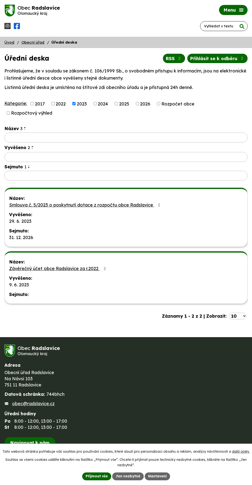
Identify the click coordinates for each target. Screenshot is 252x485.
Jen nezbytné (128, 476)
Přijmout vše (97, 476)
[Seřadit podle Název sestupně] (25, 129)
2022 (61, 103)
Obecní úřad (32, 42)
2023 (82, 103)
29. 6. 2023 (20, 221)
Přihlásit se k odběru (217, 58)
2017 (40, 103)
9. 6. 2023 (19, 285)
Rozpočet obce (177, 103)
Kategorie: (15, 103)
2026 (145, 103)
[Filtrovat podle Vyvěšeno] (126, 157)
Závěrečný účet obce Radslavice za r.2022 (58, 268)
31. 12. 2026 (21, 237)
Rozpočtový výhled (31, 113)
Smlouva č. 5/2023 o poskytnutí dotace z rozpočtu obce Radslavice (85, 205)
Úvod (9, 42)
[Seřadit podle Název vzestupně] (25, 127)
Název (13, 128)
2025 (124, 103)
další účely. (241, 451)
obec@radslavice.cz (33, 403)
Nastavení (157, 476)
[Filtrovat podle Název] (126, 137)
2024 (103, 103)
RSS (174, 58)
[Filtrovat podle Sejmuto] (126, 176)
